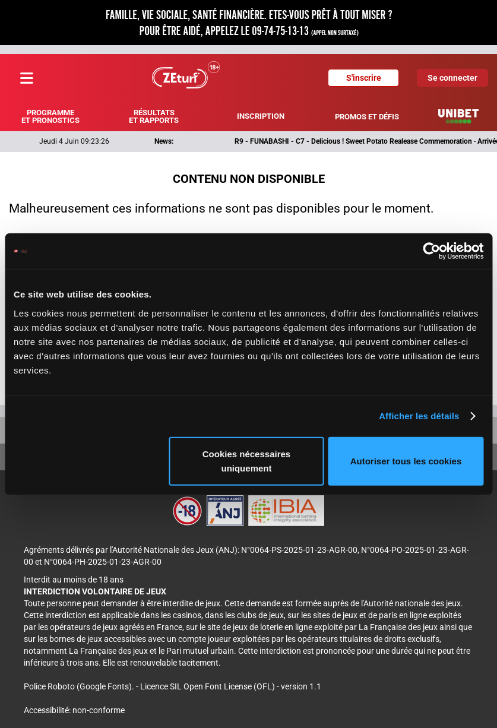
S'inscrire (363, 78)
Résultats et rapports (154, 116)
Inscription (260, 116)
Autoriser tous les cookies (406, 460)
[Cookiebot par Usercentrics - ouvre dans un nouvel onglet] (431, 251)
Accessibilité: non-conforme (74, 710)
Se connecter (452, 78)
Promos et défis (367, 116)
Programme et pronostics (50, 116)
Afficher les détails (419, 416)
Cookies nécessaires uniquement (246, 460)
